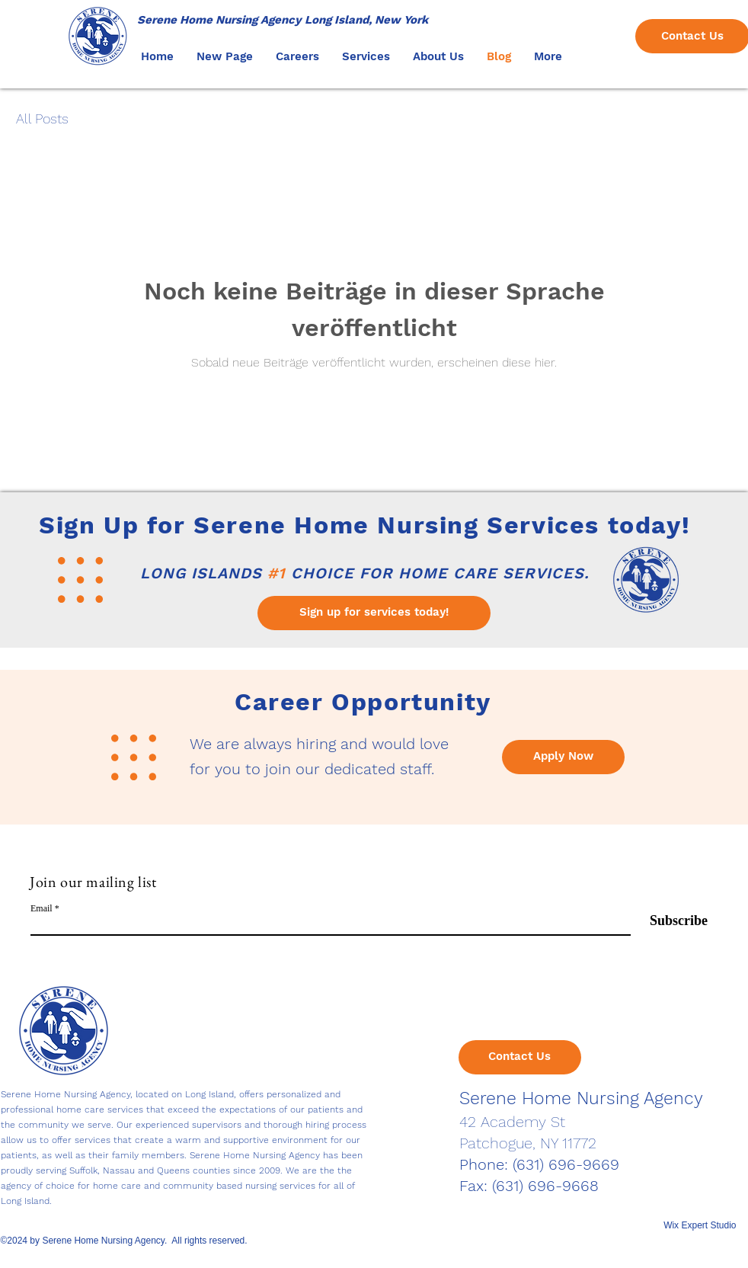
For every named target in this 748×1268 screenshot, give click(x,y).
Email (41, 908)
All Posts (42, 118)
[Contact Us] (520, 1057)
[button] (297, 56)
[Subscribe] (669, 922)
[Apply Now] (563, 757)
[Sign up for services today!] (374, 613)
